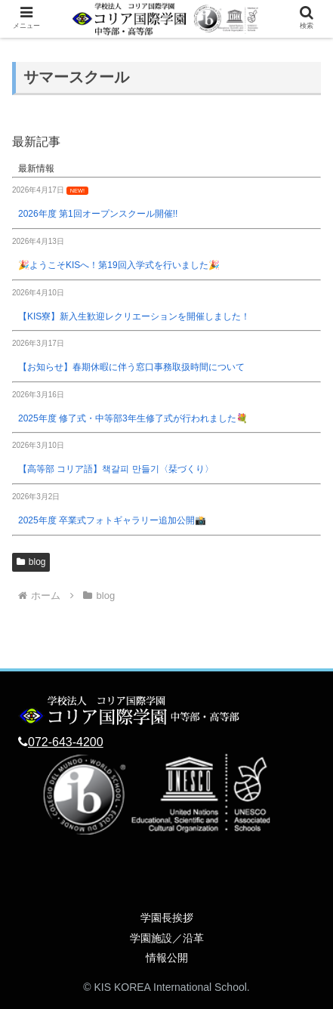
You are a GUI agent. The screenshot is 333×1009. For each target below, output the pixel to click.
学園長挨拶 (166, 917)
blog (31, 562)
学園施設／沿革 (167, 938)
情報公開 (167, 957)
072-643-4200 (65, 742)
